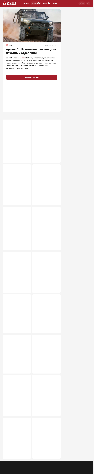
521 (27, 368)
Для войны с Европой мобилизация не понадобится (46, 391)
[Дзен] (88, 465)
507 (56, 410)
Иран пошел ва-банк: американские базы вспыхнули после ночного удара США (44, 223)
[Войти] (88, 3)
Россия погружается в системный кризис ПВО (13, 391)
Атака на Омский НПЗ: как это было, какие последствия (16, 308)
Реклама (5, 466)
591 (27, 325)
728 (56, 198)
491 (27, 455)
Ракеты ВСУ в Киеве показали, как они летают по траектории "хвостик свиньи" (16, 434)
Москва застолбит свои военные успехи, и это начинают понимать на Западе (46, 349)
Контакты (13, 466)
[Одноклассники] (78, 465)
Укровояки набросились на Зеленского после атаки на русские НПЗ (15, 267)
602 (56, 285)
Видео (46, 3)
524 (56, 325)
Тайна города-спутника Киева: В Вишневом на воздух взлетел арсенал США (16, 349)
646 (56, 243)
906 (56, 153)
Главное (26, 3)
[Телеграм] (73, 465)
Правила (30, 466)
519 (56, 368)
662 (27, 243)
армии (22, 58)
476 (56, 455)
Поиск (55, 3)
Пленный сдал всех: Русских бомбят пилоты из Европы (45, 132)
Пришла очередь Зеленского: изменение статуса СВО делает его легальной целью (45, 434)
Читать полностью (32, 77)
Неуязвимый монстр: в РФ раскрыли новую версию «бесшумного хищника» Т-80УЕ (16, 222)
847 (27, 198)
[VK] (83, 465)
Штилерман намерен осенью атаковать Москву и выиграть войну (16, 177)
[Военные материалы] (9, 3)
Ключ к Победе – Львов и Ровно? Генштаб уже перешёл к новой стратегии (16, 133)
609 (27, 285)
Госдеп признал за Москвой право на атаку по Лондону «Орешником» (45, 309)
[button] (8, 85)
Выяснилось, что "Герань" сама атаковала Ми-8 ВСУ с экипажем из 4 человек (45, 177)
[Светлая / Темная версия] (81, 3)
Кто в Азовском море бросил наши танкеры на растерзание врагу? (46, 267)
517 (27, 410)
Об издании (21, 466)
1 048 (26, 153)
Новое (36, 3)
